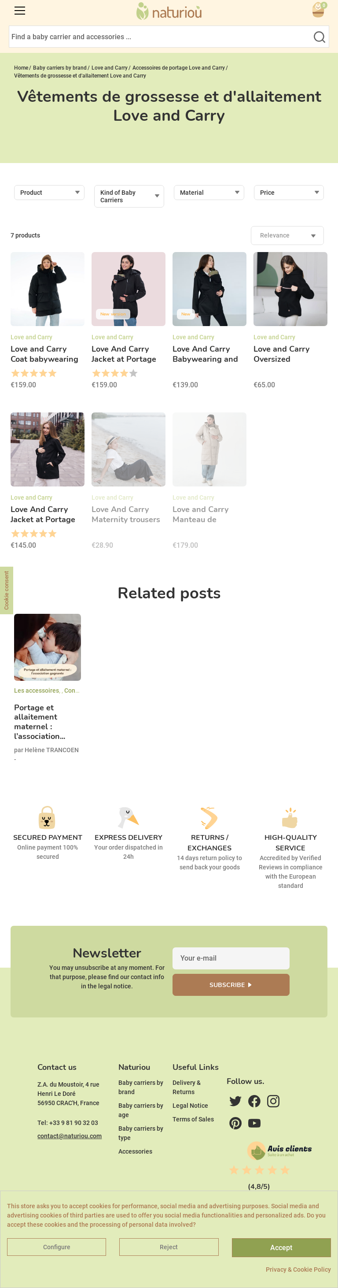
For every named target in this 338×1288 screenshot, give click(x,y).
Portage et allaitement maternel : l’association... (39, 722)
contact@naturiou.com (69, 1136)
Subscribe (227, 985)
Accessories (135, 1151)
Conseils (76, 690)
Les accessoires (36, 690)
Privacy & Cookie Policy (298, 1269)
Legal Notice (190, 1105)
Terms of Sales (193, 1119)
